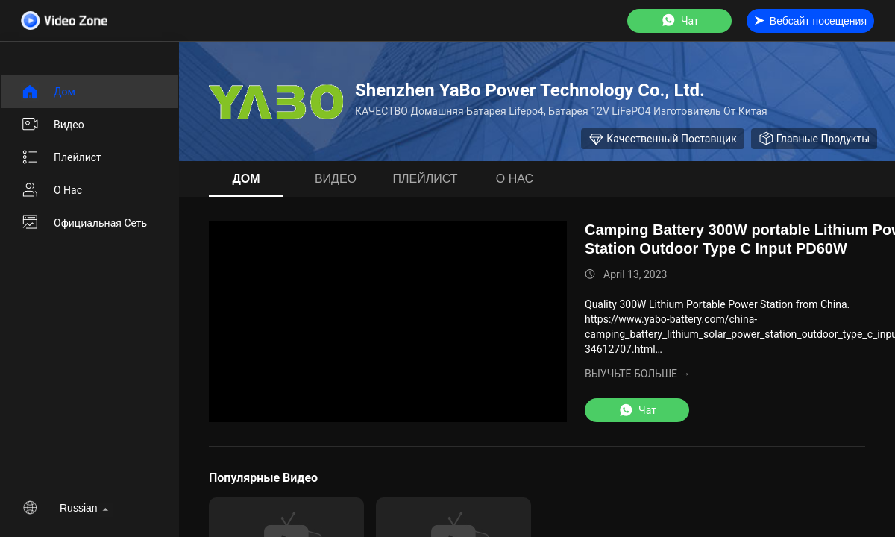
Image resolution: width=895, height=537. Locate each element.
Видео (52, 125)
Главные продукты (814, 138)
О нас (51, 190)
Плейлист (61, 157)
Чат (679, 20)
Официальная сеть (84, 223)
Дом (48, 92)
